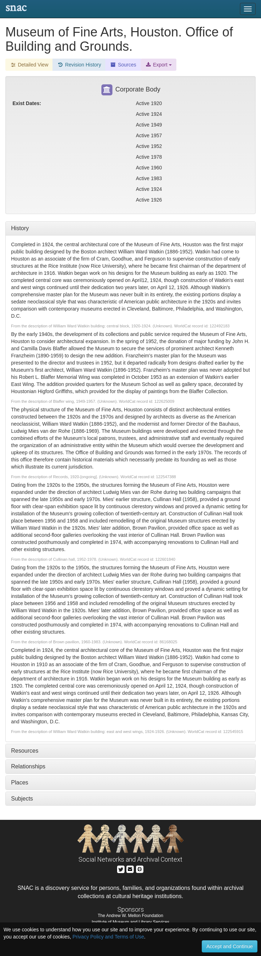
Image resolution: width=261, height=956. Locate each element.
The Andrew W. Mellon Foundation (130, 915)
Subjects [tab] (22, 799)
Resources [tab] (24, 751)
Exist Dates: (26, 103)
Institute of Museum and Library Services (130, 922)
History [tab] (20, 228)
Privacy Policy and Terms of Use (108, 937)
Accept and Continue (229, 946)
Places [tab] (19, 782)
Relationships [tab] (28, 766)
